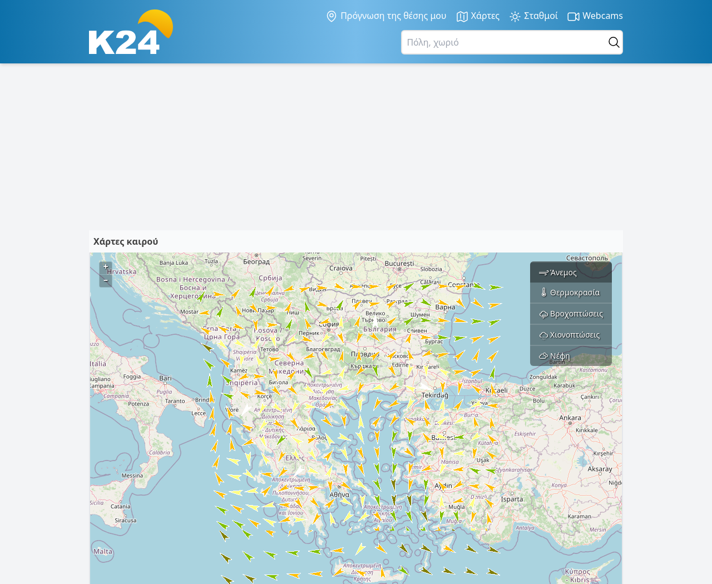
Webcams (595, 16)
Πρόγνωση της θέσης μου (386, 16)
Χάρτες (478, 16)
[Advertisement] (356, 147)
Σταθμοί (533, 16)
